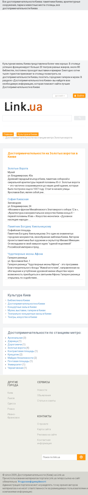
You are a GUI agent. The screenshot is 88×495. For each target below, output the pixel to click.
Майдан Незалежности (20, 358)
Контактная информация (44, 442)
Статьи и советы (46, 400)
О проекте (42, 424)
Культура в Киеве (27, 134)
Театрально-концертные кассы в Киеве (29, 313)
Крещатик (13, 354)
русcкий (60, 96)
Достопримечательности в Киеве (26, 303)
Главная (8, 134)
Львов (11, 398)
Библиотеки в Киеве (19, 300)
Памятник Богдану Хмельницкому (29, 226)
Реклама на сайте (47, 434)
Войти (79, 95)
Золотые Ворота (18, 168)
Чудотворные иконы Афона (25, 254)
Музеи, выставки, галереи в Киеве (27, 310)
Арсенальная (15, 337)
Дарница (13, 341)
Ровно (11, 409)
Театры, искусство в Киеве (22, 317)
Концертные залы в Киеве (22, 307)
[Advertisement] (44, 35)
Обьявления (44, 395)
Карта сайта (44, 429)
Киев (10, 392)
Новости (42, 390)
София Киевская (18, 199)
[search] (36, 118)
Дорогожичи (15, 344)
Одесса (12, 403)
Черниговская (15, 368)
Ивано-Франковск (14, 416)
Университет (15, 364)
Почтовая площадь (18, 361)
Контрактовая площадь (21, 351)
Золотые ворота (17, 347)
